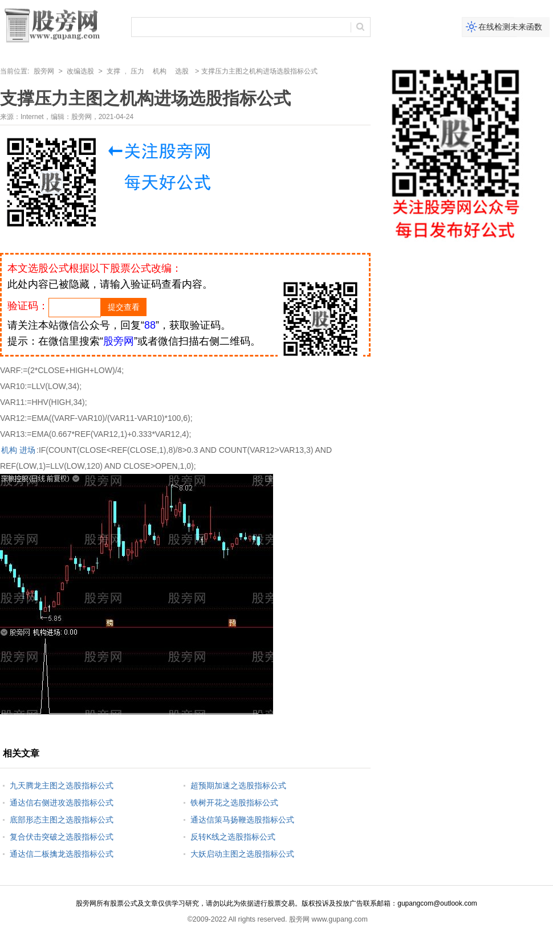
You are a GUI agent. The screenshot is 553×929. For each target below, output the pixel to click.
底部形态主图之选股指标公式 (61, 819)
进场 (27, 450)
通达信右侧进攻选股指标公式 (61, 802)
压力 (137, 71)
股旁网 (44, 71)
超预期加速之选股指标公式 (238, 785)
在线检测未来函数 (510, 26)
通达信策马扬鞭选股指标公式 (242, 819)
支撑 (113, 71)
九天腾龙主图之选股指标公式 (61, 785)
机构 (159, 71)
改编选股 (80, 71)
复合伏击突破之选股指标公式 (61, 836)
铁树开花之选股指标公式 (234, 802)
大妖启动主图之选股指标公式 (242, 853)
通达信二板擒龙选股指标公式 (61, 853)
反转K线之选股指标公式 (232, 836)
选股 (182, 71)
